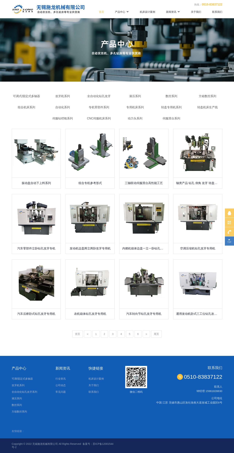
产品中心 (122, 11)
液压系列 (17, 398)
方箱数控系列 (19, 411)
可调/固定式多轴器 (22, 378)
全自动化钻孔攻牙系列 (24, 391)
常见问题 (60, 391)
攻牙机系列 (18, 385)
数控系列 (17, 405)
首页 (101, 11)
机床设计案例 (147, 11)
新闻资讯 (173, 11)
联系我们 (217, 11)
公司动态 (60, 385)
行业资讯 (60, 378)
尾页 (156, 333)
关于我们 (196, 11)
